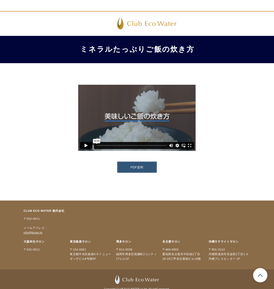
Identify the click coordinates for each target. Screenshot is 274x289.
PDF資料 (136, 167)
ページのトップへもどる (260, 275)
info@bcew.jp (33, 232)
